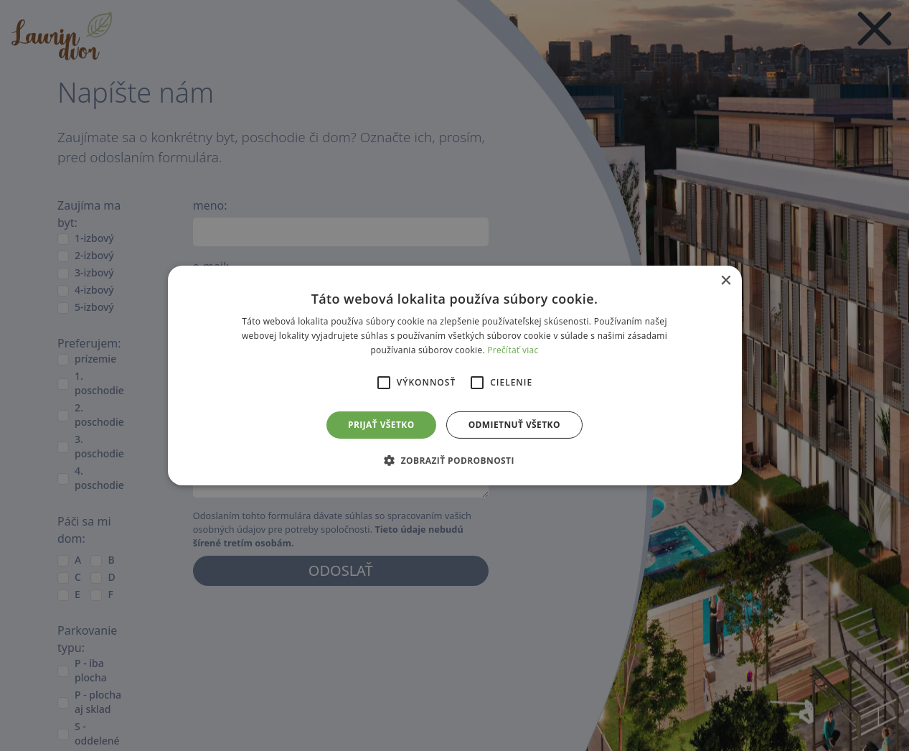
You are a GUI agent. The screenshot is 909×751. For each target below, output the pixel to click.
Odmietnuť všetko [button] (514, 425)
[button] (454, 460)
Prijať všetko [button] (381, 425)
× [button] (725, 281)
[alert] (454, 375)
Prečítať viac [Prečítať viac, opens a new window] (512, 350)
